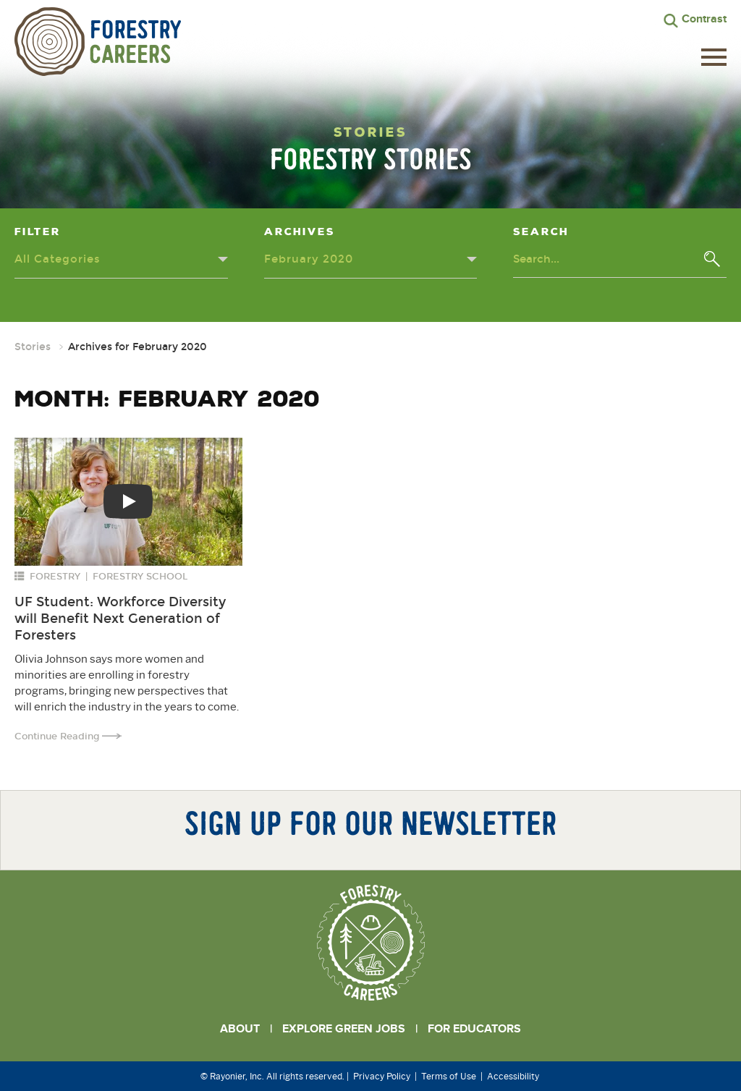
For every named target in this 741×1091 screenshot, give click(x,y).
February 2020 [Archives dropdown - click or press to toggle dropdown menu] (308, 259)
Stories (32, 347)
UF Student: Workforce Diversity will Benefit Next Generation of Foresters (120, 618)
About (240, 1029)
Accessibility (513, 1076)
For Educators (474, 1029)
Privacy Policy (381, 1076)
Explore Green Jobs (343, 1029)
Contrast (704, 19)
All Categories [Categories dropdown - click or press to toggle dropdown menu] (57, 259)
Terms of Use (448, 1076)
